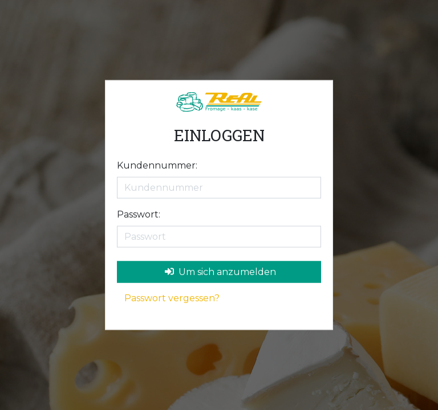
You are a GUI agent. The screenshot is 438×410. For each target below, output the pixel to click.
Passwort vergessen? (172, 297)
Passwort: (138, 213)
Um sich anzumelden (220, 271)
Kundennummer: (157, 164)
